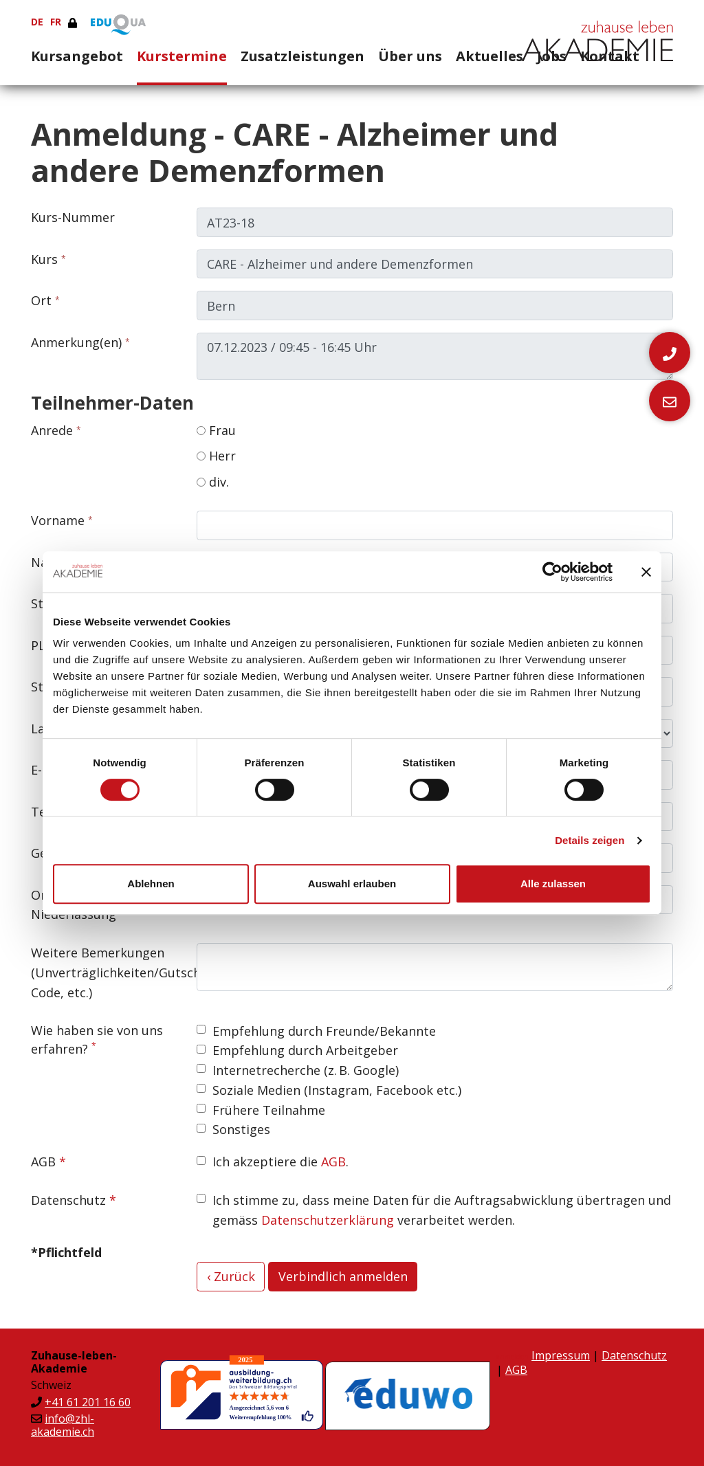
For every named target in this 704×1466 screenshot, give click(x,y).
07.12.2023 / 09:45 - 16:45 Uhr (435, 357)
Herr (216, 455)
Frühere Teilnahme (268, 1110)
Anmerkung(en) (76, 342)
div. (213, 482)
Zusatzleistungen (302, 56)
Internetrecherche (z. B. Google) (305, 1070)
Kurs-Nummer (73, 217)
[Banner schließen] (646, 572)
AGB (43, 1161)
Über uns (410, 56)
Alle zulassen (553, 883)
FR (55, 21)
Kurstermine (182, 56)
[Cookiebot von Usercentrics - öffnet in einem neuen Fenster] (552, 572)
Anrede (52, 430)
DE (37, 21)
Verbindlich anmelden (343, 1276)
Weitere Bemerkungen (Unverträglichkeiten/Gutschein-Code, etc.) (108, 972)
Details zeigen (589, 840)
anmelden (512, 1357)
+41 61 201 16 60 (88, 1402)
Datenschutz (68, 1200)
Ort (41, 300)
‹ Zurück (231, 1276)
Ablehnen (150, 883)
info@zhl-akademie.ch (62, 1425)
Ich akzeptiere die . (280, 1161)
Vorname (58, 520)
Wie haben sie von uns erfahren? (97, 1039)
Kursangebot (77, 56)
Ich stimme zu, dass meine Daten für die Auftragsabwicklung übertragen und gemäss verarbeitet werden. (441, 1210)
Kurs (44, 259)
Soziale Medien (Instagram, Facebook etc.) (336, 1090)
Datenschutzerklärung (327, 1220)
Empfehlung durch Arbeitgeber (305, 1050)
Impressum (560, 1355)
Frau (216, 430)
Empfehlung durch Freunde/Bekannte (324, 1031)
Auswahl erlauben (352, 883)
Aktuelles (489, 56)
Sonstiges (241, 1129)
